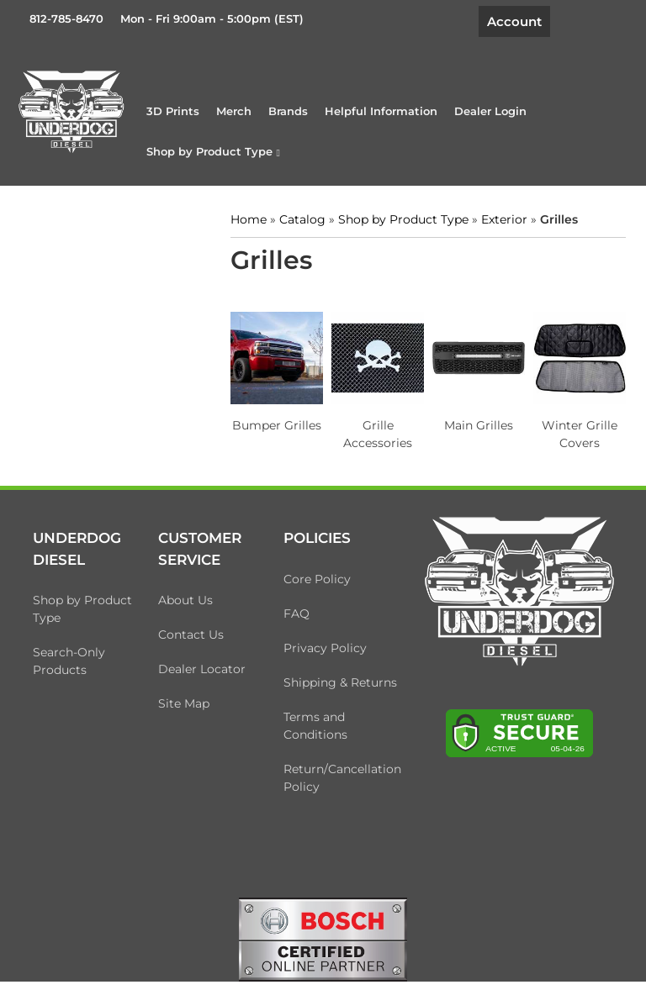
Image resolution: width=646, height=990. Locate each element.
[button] (213, 151)
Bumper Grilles (276, 425)
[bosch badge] (323, 937)
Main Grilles (478, 425)
